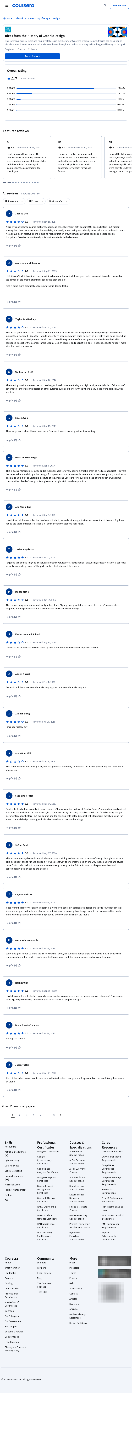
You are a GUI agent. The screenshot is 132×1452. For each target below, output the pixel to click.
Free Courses (12, 1342)
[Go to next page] (61, 1115)
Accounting (10, 1147)
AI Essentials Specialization (76, 1153)
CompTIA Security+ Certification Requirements (111, 1181)
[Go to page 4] (33, 1115)
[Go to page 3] (26, 1115)
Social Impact (12, 1337)
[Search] (105, 6)
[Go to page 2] (19, 1115)
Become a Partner (14, 1331)
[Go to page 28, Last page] (54, 1115)
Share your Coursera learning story (15, 1349)
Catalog (9, 1283)
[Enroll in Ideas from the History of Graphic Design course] (32, 56)
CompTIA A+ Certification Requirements (109, 1169)
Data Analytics (12, 1166)
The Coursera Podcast (44, 1285)
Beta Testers (44, 1273)
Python (8, 1195)
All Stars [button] (33, 201)
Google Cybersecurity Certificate (44, 1160)
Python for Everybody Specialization (76, 1236)
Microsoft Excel (12, 1184)
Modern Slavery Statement (77, 1316)
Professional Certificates (11, 1295)
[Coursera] (23, 5)
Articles (73, 1299)
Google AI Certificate (48, 1151)
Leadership (10, 1273)
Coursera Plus (12, 1288)
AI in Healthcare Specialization (77, 1179)
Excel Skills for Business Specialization (76, 1198)
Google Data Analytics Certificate (47, 1170)
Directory (74, 1304)
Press (72, 1262)
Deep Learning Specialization (76, 1187)
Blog (39, 1278)
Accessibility (75, 1288)
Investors (74, 1268)
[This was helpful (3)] (13, 355)
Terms (72, 1273)
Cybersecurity (12, 1160)
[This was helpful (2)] (13, 489)
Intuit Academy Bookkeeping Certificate (44, 1236)
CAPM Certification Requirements (111, 1158)
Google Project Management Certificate (45, 1189)
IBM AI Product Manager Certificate (47, 1217)
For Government (13, 1321)
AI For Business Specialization (77, 1162)
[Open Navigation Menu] (7, 6)
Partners (41, 1268)
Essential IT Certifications (109, 1191)
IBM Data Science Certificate (46, 1225)
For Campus (11, 1326)
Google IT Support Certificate (46, 1179)
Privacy (73, 1278)
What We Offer (12, 1268)
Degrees (9, 1311)
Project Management (15, 1190)
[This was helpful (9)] (13, 245)
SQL (7, 1200)
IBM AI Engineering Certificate (46, 1208)
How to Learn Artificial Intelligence (113, 1217)
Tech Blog (42, 1292)
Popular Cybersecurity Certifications (109, 1236)
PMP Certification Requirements (110, 1225)
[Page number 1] (13, 1115)
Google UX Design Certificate (46, 1199)
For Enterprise (12, 1316)
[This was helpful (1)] (13, 828)
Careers (9, 1278)
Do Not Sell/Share (78, 1323)
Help (71, 1283)
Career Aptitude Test (113, 1151)
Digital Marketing (13, 1171)
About (8, 1262)
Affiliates (73, 1309)
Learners (41, 1262)
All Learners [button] (11, 201)
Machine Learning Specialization (78, 1217)
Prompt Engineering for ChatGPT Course (79, 1225)
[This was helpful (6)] (13, 302)
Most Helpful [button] (56, 201)
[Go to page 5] (40, 1115)
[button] (18, 1106)
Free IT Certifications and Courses (113, 1199)
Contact (73, 1294)
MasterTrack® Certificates (12, 1304)
